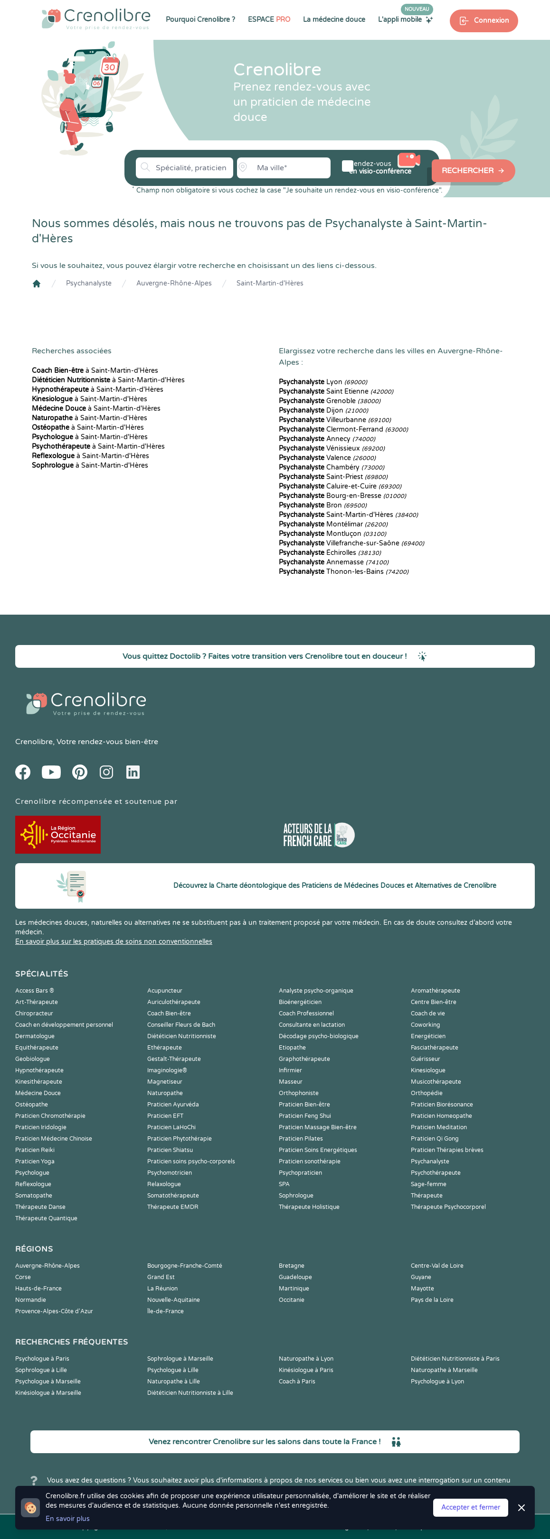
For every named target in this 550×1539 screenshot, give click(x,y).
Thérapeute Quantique (46, 1218)
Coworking (425, 1025)
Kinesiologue (428, 1070)
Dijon (323, 410)
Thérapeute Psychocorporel (448, 1207)
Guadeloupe (295, 1277)
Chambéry (331, 467)
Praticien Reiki (35, 1150)
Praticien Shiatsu (170, 1150)
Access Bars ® (34, 990)
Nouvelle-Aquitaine (173, 1300)
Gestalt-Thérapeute (174, 1059)
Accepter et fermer (470, 1507)
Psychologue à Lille (173, 1370)
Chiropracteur (34, 1013)
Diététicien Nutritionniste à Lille (190, 1393)
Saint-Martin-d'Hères (270, 283)
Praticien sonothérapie (310, 1161)
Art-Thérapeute (36, 1002)
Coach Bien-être (169, 1013)
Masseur (291, 1081)
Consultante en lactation (312, 1025)
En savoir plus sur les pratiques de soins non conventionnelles (113, 942)
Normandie (30, 1300)
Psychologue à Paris (42, 1358)
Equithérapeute (36, 1047)
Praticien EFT (165, 1116)
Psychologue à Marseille (48, 1381)
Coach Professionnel (306, 1013)
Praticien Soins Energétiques (318, 1150)
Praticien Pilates (301, 1138)
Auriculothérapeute (173, 1002)
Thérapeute (427, 1195)
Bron (323, 505)
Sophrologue (296, 1195)
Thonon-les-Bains (343, 572)
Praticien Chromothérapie (50, 1116)
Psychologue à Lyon (437, 1381)
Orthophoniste (299, 1093)
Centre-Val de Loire (437, 1266)
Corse (23, 1277)
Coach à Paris (297, 1381)
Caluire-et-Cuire (340, 486)
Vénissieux (332, 448)
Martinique (294, 1288)
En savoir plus (68, 1519)
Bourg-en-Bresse (342, 496)
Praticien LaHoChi (171, 1127)
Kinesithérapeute (38, 1081)
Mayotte (422, 1288)
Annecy (327, 439)
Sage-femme (428, 1184)
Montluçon (332, 534)
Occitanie (291, 1300)
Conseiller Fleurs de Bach (181, 1025)
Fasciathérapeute (434, 1047)
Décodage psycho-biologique (319, 1036)
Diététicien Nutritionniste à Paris (455, 1358)
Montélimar (333, 524)
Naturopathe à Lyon (306, 1358)
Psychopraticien (300, 1173)
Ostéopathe (31, 1104)
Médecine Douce (38, 1093)
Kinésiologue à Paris (306, 1370)
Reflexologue (33, 1184)
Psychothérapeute (436, 1173)
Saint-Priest (333, 477)
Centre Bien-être (433, 1002)
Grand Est (161, 1277)
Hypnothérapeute (39, 1070)
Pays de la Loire (432, 1300)
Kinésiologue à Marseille (48, 1393)
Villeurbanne (335, 420)
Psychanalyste (89, 283)
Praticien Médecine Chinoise (53, 1138)
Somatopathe (33, 1195)
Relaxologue (164, 1184)
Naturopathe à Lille (173, 1381)
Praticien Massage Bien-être (318, 1127)
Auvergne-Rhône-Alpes (174, 283)
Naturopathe (165, 1093)
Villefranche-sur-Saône (351, 543)
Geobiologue (32, 1059)
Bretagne (291, 1266)
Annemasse (334, 562)
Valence (327, 458)
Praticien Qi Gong (435, 1138)
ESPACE (269, 20)
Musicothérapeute (436, 1081)
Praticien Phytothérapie (179, 1138)
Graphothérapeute (304, 1059)
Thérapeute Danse (40, 1207)
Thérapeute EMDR (173, 1207)
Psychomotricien (169, 1173)
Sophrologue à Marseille (180, 1358)
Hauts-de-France (38, 1288)
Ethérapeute (164, 1047)
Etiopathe (292, 1047)
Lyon (323, 382)
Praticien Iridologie (40, 1127)
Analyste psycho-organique (316, 990)
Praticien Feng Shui (305, 1116)
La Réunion (162, 1288)
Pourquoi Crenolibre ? (200, 20)
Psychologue (32, 1173)
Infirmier (290, 1070)
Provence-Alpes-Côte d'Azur (54, 1311)
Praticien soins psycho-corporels (191, 1161)
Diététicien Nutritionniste (181, 1036)
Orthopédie (427, 1093)
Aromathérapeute (435, 990)
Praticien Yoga (35, 1161)
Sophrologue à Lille (41, 1370)
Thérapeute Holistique (309, 1207)
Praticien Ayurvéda (173, 1104)
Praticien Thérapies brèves (447, 1150)
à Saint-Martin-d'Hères (95, 371)
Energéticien (428, 1036)
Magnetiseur (164, 1081)
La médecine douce (334, 20)
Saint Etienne (336, 391)
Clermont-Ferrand (343, 429)
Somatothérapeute (173, 1195)
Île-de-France (165, 1311)
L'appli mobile (405, 19)
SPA (284, 1184)
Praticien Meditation (439, 1127)
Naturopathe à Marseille (444, 1370)
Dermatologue (35, 1036)
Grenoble (329, 401)
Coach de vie (428, 1013)
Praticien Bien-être (304, 1104)
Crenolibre (34, 741)
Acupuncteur (164, 990)
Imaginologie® (167, 1070)
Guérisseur (425, 1059)
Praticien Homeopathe (441, 1116)
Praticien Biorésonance (442, 1104)
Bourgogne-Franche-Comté (184, 1266)
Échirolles (330, 553)
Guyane (421, 1277)
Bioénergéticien (300, 1002)
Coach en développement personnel (64, 1025)
